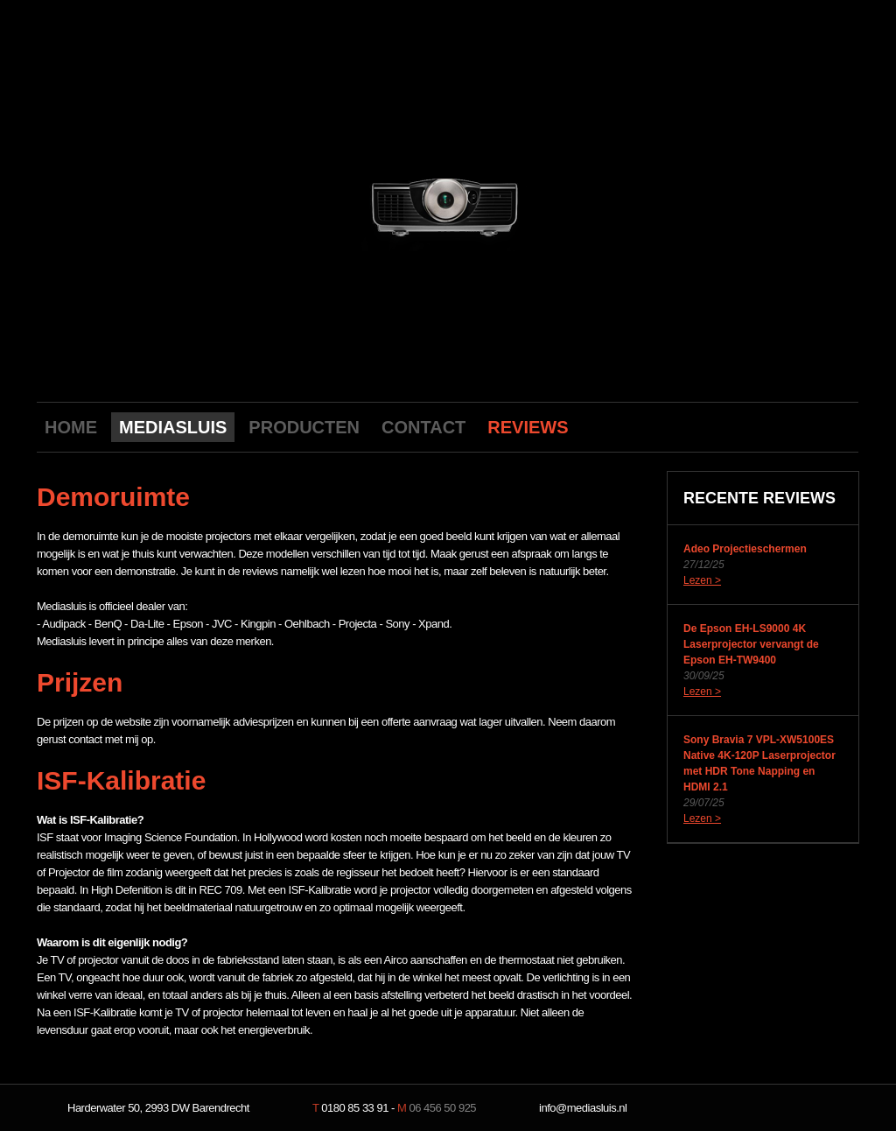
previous (291, 203)
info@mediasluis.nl (582, 1107)
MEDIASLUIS (173, 427)
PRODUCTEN (304, 427)
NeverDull (802, 1108)
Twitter (814, 426)
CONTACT (424, 427)
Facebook (787, 426)
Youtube (760, 426)
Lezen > (702, 580)
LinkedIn (841, 426)
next (603, 203)
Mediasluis (450, 94)
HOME (71, 427)
